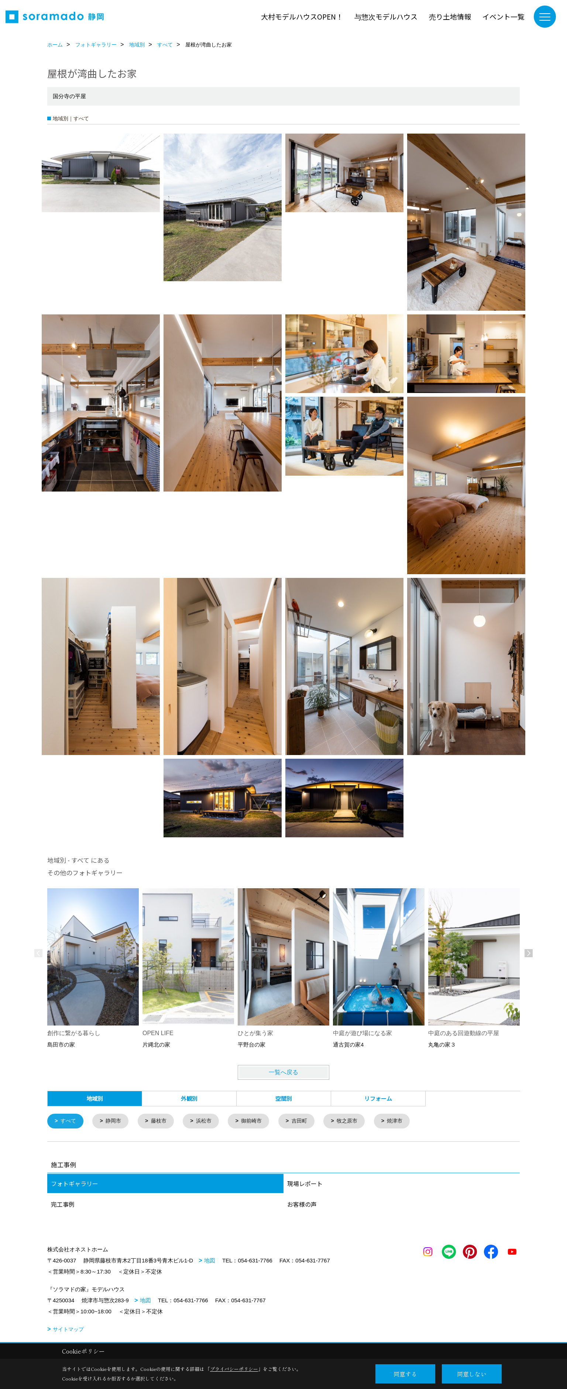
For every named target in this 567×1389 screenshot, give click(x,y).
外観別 (189, 1098)
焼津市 (405, 1121)
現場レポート (305, 1183)
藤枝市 (162, 1121)
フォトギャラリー (74, 1183)
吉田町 (307, 1121)
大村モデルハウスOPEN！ (302, 16)
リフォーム (378, 1098)
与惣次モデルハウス (385, 16)
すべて (69, 1121)
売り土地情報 (450, 16)
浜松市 (208, 1121)
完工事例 (63, 1204)
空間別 (283, 1098)
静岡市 (115, 1121)
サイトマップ (68, 1330)
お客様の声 (302, 1204)
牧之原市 (356, 1121)
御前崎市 (258, 1121)
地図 (209, 1261)
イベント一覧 (503, 16)
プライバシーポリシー (234, 1368)
